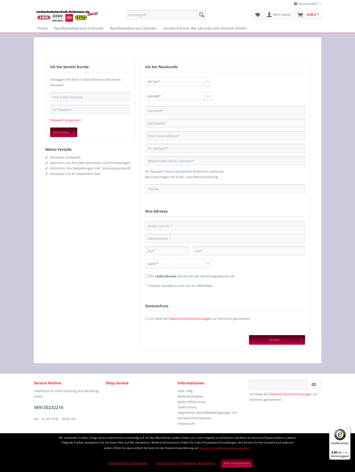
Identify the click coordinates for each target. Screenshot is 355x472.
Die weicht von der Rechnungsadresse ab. (192, 276)
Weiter (285, 339)
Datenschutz (187, 407)
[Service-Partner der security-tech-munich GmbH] (204, 28)
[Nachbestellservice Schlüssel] (78, 28)
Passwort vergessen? (66, 120)
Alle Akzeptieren (237, 463)
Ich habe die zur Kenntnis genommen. (200, 318)
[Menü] (347, 429)
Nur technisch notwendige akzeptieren (185, 463)
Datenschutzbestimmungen (190, 318)
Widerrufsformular (192, 402)
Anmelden (64, 131)
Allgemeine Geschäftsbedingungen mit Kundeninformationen (207, 415)
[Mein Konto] (279, 14)
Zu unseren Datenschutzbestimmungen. (225, 448)
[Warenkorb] (308, 14)
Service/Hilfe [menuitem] (306, 4)
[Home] (42, 28)
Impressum (186, 423)
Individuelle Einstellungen (128, 463)
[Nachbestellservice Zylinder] (133, 28)
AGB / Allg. (186, 391)
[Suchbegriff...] (166, 14)
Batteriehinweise (190, 396)
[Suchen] (202, 14)
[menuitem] (166, 17)
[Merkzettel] (258, 14)
